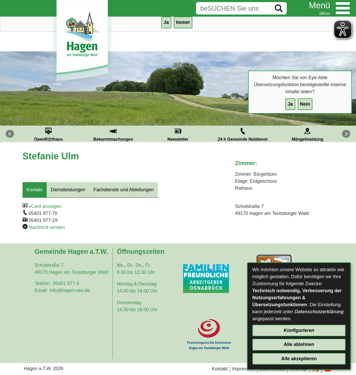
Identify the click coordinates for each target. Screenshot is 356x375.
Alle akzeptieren (299, 358)
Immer (183, 22)
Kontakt (35, 189)
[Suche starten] (279, 8)
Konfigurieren (299, 330)
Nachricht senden (47, 227)
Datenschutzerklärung (319, 311)
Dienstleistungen (68, 189)
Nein (305, 104)
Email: (40, 290)
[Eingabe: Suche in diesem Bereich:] (233, 8)
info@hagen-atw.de (70, 290)
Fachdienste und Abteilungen (124, 189)
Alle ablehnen (299, 344)
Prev (10, 134)
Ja (290, 104)
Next (346, 134)
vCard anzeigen (45, 206)
